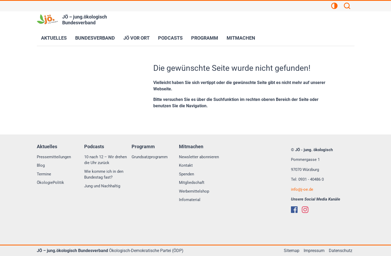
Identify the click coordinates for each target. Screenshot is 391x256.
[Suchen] (347, 6)
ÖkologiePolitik (50, 182)
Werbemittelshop (194, 191)
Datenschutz (340, 250)
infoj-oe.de (302, 189)
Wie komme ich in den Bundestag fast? (103, 174)
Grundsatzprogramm (150, 157)
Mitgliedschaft (191, 182)
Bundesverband (95, 38)
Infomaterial (189, 199)
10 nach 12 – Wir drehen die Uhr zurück (105, 160)
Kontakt (186, 165)
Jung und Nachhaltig (102, 186)
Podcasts (170, 38)
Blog (41, 165)
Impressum (314, 250)
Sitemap (291, 250)
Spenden (186, 174)
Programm (204, 38)
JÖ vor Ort (136, 38)
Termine (44, 174)
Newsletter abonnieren (199, 157)
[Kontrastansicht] (334, 6)
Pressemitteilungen (54, 157)
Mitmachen (241, 38)
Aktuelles (54, 38)
